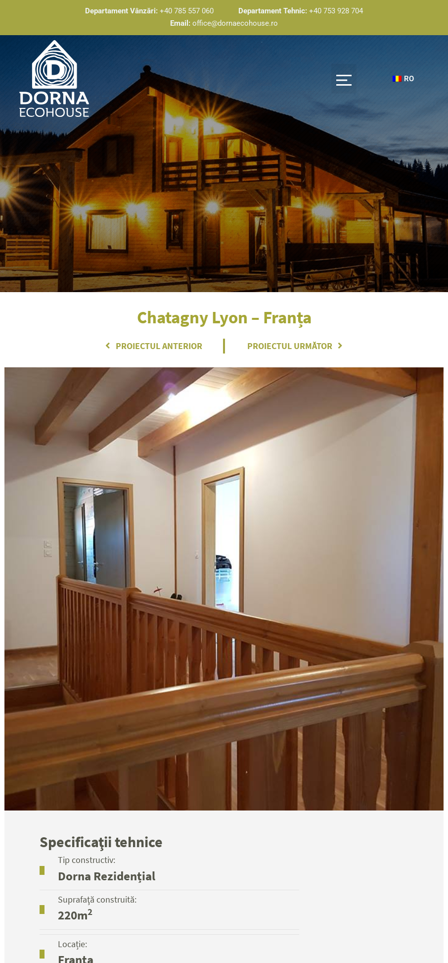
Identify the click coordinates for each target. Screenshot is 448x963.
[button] (344, 79)
